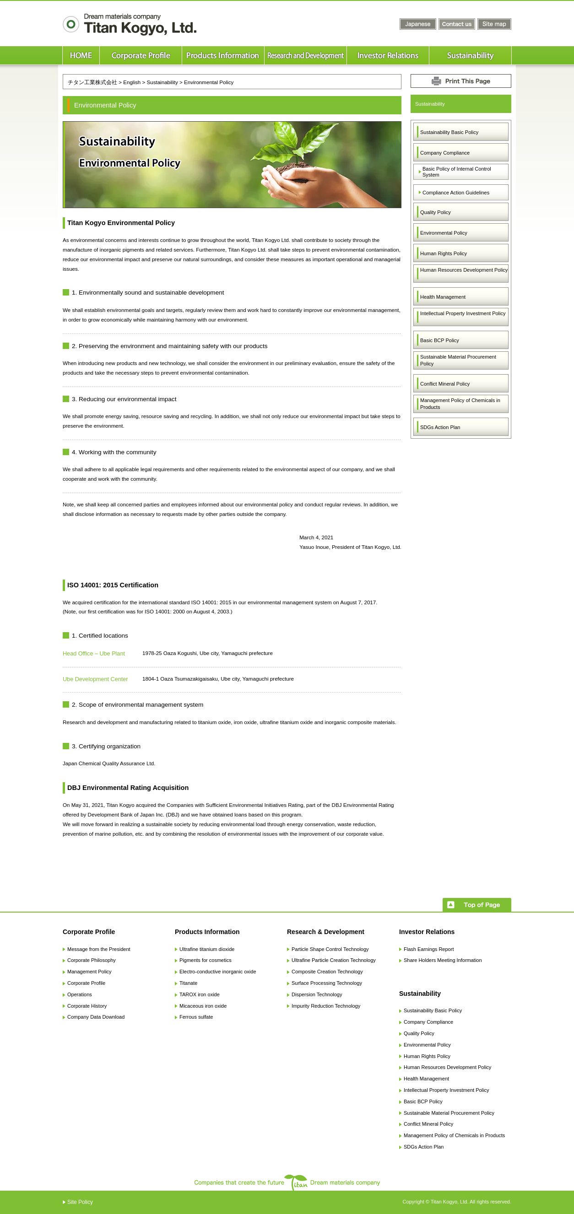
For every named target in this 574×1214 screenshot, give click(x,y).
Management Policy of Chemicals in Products (460, 404)
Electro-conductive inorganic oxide (217, 971)
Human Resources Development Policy (464, 270)
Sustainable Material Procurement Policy (458, 360)
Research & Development (325, 931)
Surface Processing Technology (327, 983)
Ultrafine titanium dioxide (206, 949)
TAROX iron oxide (199, 994)
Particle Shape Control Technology (330, 949)
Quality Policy (435, 212)
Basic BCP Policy (439, 340)
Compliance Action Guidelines (455, 192)
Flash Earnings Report (429, 949)
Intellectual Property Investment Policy (462, 313)
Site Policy (80, 1202)
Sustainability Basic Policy (449, 132)
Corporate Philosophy (91, 960)
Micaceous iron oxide (203, 1006)
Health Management (443, 297)
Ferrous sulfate (196, 1017)
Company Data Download (96, 1017)
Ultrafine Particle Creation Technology (334, 960)
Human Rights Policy (443, 253)
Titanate (188, 983)
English (132, 82)
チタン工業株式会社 (92, 82)
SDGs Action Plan (440, 427)
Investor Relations (427, 931)
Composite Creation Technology (327, 971)
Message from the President (98, 949)
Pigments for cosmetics (205, 960)
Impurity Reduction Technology (326, 1006)
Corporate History (87, 1006)
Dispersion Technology (317, 994)
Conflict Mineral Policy (445, 384)
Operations (79, 994)
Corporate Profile (89, 931)
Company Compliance (445, 153)
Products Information (207, 931)
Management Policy (89, 971)
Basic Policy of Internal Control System (456, 171)
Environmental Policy (443, 233)
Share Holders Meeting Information (443, 960)
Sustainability (162, 82)
